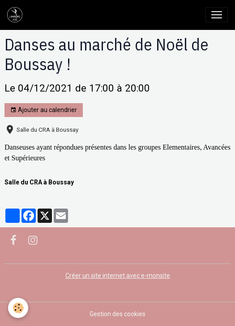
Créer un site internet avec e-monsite (117, 275)
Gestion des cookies (117, 314)
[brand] (16, 14)
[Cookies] (18, 308)
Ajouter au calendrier (43, 110)
